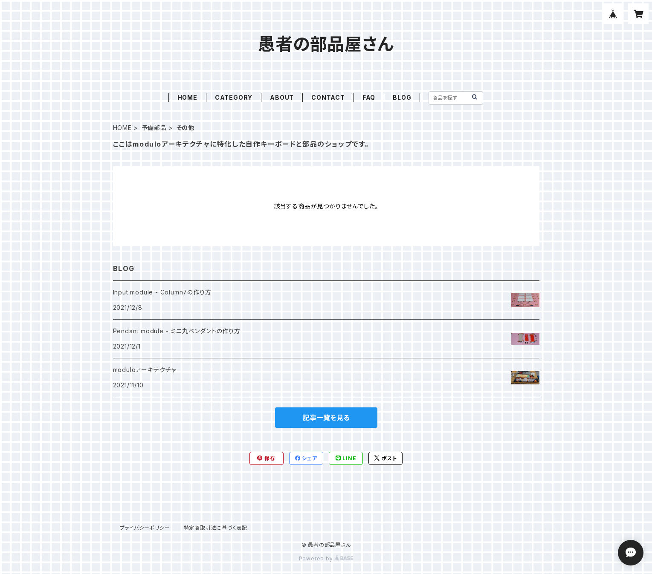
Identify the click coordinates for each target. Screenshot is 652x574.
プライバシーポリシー (145, 528)
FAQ (368, 97)
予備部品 (154, 127)
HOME (187, 97)
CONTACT (328, 97)
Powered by (326, 558)
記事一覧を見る (326, 417)
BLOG (402, 97)
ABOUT (282, 97)
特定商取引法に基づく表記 (216, 528)
